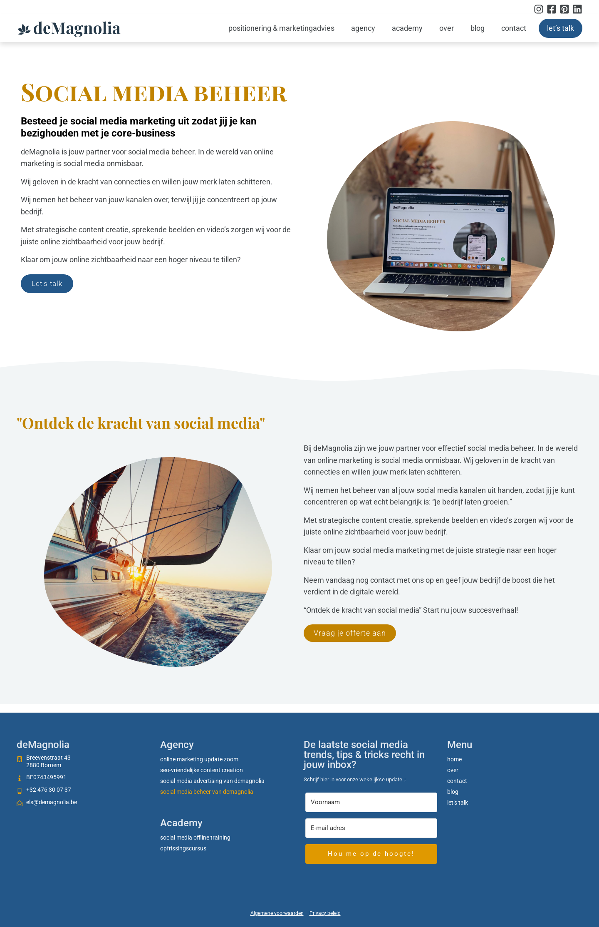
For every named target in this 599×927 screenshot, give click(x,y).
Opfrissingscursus (183, 848)
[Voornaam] (371, 802)
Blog (477, 28)
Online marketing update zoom (199, 759)
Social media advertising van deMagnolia (212, 781)
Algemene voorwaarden (277, 913)
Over (446, 28)
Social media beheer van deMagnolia (206, 791)
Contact (513, 28)
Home (454, 759)
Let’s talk (560, 28)
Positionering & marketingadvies (281, 28)
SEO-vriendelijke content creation (201, 770)
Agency (363, 28)
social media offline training (195, 837)
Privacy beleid (325, 913)
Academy (407, 28)
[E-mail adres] (371, 828)
